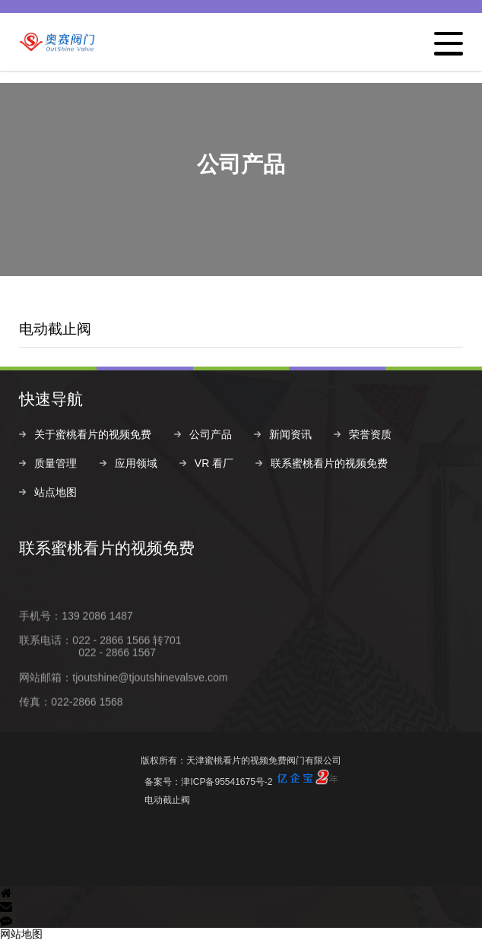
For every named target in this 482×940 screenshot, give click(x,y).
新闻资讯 (290, 434)
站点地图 (55, 492)
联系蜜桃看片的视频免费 (329, 463)
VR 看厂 (214, 463)
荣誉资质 (370, 434)
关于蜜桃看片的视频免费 (92, 434)
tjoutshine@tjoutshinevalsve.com (149, 701)
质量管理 (55, 463)
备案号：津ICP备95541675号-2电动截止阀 (240, 787)
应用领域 (136, 463)
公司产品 (210, 434)
